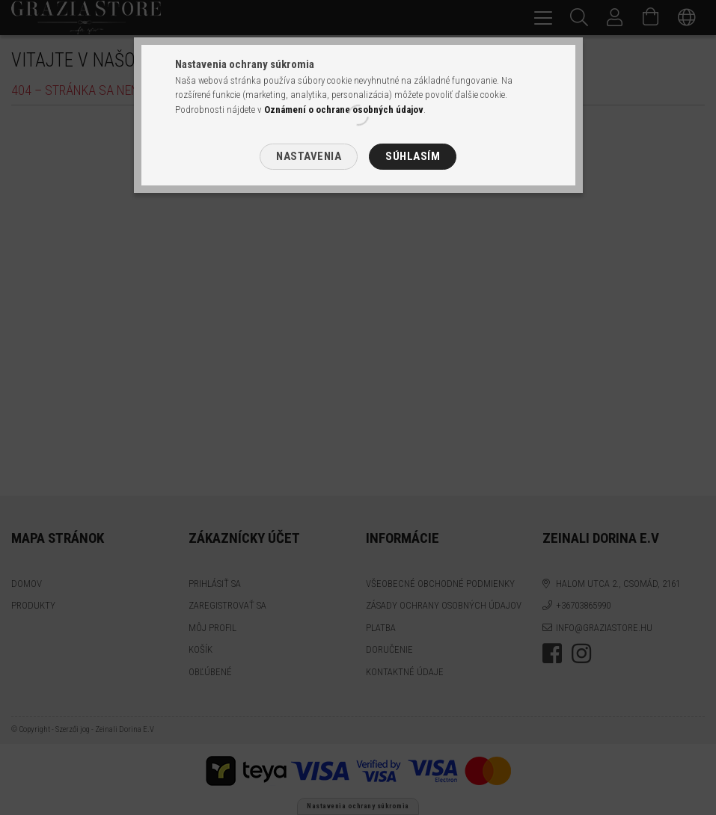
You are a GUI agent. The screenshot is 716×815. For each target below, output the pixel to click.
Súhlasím (412, 156)
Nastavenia (308, 156)
